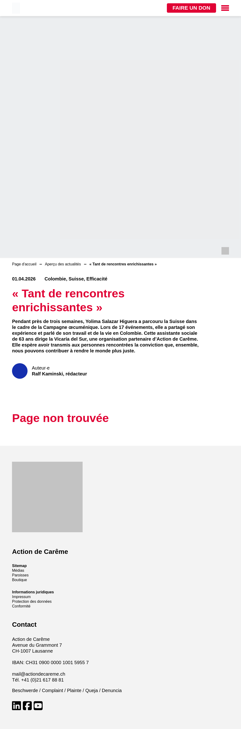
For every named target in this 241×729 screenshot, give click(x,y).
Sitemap (19, 566)
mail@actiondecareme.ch (38, 674)
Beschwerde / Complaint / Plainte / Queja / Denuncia (67, 690)
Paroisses (20, 575)
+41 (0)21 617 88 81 (42, 679)
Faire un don (187, 8)
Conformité (21, 606)
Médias (18, 570)
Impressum (21, 597)
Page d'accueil (24, 264)
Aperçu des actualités (63, 264)
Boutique (19, 580)
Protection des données (32, 601)
